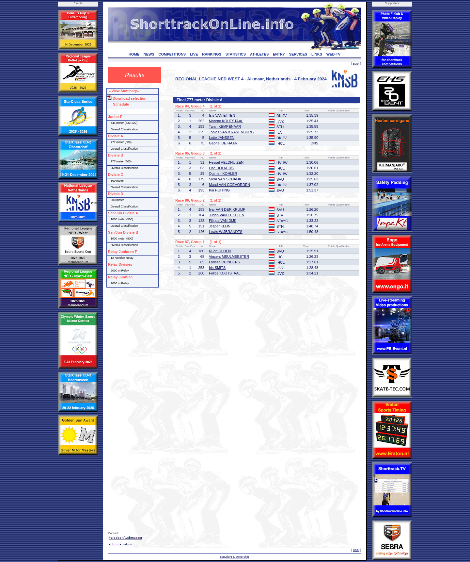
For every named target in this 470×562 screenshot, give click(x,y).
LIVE (194, 54)
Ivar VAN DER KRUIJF (227, 209)
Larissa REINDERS (224, 262)
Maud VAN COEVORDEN (229, 185)
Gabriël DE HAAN (223, 143)
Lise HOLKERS (221, 168)
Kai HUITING (219, 190)
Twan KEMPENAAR (225, 126)
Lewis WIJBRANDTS (226, 232)
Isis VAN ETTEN (222, 115)
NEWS (149, 54)
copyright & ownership (234, 556)
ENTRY (279, 54)
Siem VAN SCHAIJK (225, 179)
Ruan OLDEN (220, 251)
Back (356, 63)
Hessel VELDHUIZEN (226, 162)
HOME (134, 54)
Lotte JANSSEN (221, 138)
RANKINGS (211, 54)
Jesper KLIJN (219, 226)
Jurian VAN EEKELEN (226, 215)
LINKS (316, 54)
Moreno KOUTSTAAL (226, 121)
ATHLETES (259, 54)
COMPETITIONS (172, 54)
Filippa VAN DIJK (222, 221)
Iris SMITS (217, 268)
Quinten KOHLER (223, 173)
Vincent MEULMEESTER (229, 256)
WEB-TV (333, 54)
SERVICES (298, 54)
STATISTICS (236, 54)
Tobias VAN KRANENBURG (231, 132)
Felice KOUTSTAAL (225, 273)
